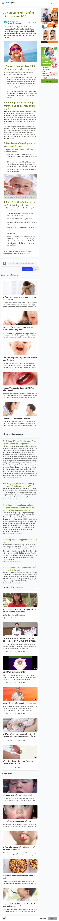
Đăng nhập (43, 918)
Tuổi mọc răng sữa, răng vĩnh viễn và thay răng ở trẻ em (20, 359)
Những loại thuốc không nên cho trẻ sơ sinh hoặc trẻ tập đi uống (19, 905)
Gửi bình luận (27, 269)
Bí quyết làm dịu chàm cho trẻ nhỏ (17, 821)
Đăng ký (52, 918)
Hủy (36, 269)
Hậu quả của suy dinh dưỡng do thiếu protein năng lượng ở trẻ (18, 328)
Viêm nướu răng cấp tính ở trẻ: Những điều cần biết (18, 389)
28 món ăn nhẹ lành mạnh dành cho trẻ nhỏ (18, 877)
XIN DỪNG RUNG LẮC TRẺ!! (14, 672)
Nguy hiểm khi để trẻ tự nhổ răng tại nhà (19, 703)
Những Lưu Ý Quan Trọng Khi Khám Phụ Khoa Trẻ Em (19, 298)
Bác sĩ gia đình (13, 22)
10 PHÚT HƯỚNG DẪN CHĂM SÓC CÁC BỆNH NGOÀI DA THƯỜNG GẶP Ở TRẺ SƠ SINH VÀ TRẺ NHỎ (20, 640)
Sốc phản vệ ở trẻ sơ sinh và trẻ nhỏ (17, 795)
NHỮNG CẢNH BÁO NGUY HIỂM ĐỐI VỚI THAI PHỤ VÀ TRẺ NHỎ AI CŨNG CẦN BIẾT (20, 735)
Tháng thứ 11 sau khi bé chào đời (16, 418)
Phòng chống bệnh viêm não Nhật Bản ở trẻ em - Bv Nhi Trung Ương (19, 610)
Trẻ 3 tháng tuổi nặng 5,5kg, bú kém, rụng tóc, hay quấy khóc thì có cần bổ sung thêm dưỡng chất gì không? (18, 507)
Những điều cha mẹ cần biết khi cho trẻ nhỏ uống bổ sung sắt (19, 848)
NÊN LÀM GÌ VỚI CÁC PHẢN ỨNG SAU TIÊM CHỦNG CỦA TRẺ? (18, 762)
